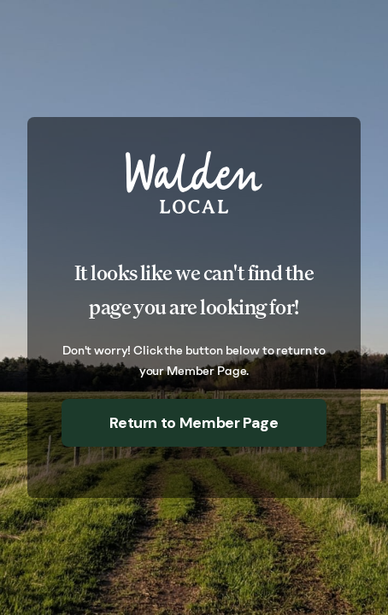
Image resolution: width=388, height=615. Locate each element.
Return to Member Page (193, 423)
